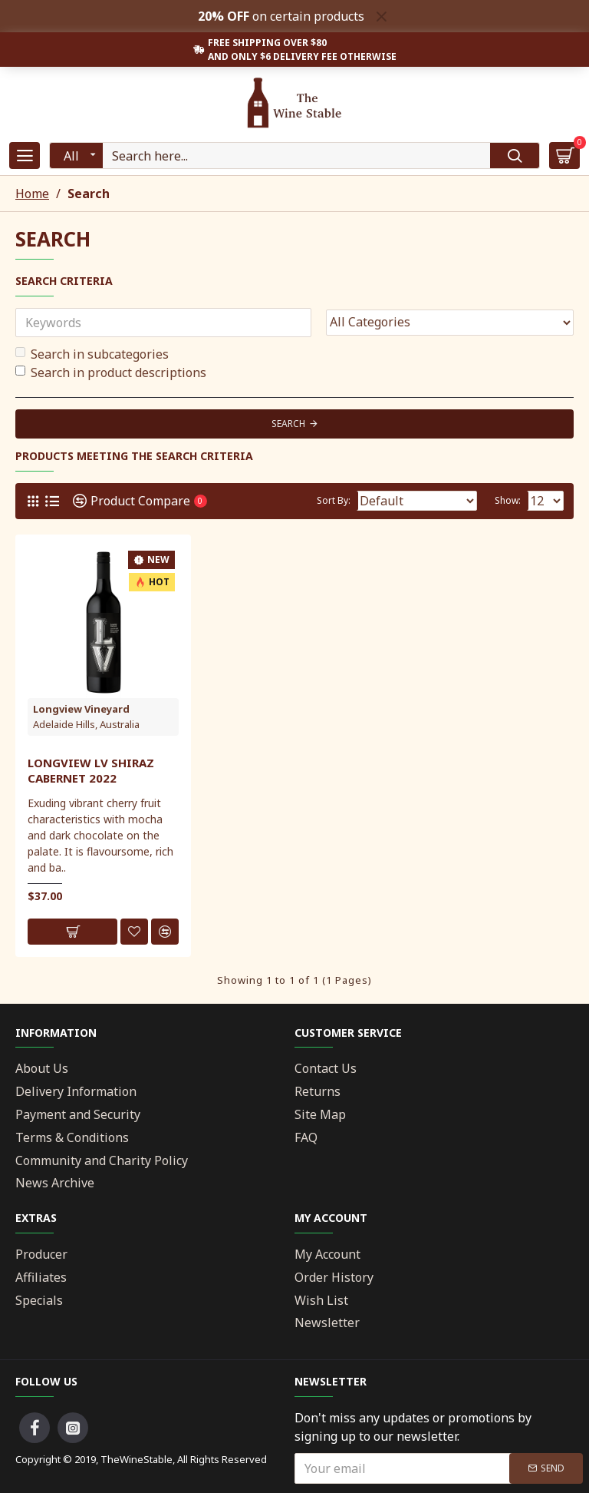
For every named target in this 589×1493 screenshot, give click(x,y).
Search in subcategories (92, 354)
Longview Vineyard (81, 709)
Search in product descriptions (110, 372)
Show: (508, 500)
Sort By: (333, 500)
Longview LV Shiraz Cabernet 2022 (91, 771)
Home (32, 193)
